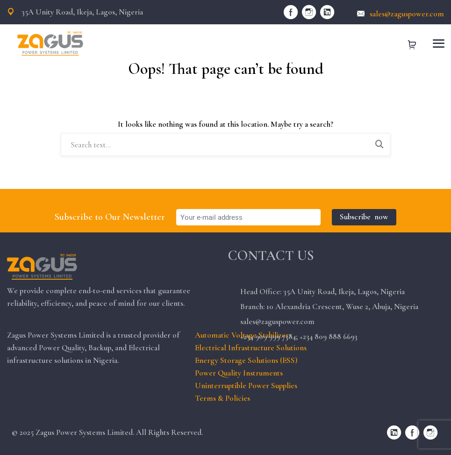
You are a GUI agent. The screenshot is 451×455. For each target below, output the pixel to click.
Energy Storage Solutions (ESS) (246, 360)
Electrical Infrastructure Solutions (251, 348)
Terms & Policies (222, 398)
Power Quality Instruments (239, 373)
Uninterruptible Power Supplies (246, 385)
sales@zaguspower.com (400, 14)
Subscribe (364, 217)
